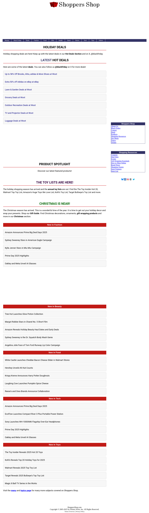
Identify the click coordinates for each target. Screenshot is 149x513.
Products (114, 134)
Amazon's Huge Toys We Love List (38, 192)
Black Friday (17, 40)
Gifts (52, 40)
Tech (85, 40)
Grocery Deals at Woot (15, 97)
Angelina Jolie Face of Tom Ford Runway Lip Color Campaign (32, 345)
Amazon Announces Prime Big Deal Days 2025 (26, 232)
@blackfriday (97, 54)
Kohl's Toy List (61, 192)
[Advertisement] (75, 24)
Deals (27, 40)
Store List (114, 171)
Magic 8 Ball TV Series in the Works (21, 483)
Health (61, 40)
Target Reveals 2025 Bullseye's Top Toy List (24, 475)
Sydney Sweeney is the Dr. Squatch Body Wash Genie (29, 337)
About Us (114, 126)
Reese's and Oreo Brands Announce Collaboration (27, 391)
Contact (114, 130)
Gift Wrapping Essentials (120, 161)
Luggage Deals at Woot (15, 121)
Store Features (116, 169)
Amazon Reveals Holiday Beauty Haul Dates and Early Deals (32, 329)
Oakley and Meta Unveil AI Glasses (20, 263)
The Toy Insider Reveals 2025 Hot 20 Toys (24, 452)
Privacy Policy (80, 511)
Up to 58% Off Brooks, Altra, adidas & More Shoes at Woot (31, 74)
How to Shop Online (118, 163)
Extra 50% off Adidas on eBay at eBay (22, 82)
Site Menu (115, 138)
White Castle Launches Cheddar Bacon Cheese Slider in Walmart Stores (37, 360)
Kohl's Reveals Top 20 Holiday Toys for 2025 (25, 460)
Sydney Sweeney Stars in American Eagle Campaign (28, 240)
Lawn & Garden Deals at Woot (18, 89)
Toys (92, 40)
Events (113, 159)
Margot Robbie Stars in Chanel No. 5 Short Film (26, 322)
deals (30, 67)
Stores (77, 40)
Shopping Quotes (117, 167)
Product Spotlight (54, 164)
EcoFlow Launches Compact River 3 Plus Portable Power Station (34, 414)
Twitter (113, 142)
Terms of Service (69, 511)
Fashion (36, 40)
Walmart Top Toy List (12, 192)
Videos (101, 40)
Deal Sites (114, 157)
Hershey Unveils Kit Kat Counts (19, 368)
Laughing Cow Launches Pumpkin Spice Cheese (26, 383)
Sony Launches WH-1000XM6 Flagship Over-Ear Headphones (32, 422)
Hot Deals (60, 60)
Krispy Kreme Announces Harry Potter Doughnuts (27, 375)
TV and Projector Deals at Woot (19, 113)
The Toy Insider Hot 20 (87, 189)
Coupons (114, 155)
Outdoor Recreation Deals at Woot (20, 105)
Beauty (7, 40)
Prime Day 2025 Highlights (17, 256)
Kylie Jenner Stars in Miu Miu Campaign (23, 248)
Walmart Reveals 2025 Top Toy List (21, 468)
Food (44, 40)
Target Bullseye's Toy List (80, 192)
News (69, 40)
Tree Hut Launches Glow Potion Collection (24, 314)
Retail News (115, 165)
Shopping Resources (118, 136)
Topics (113, 140)
